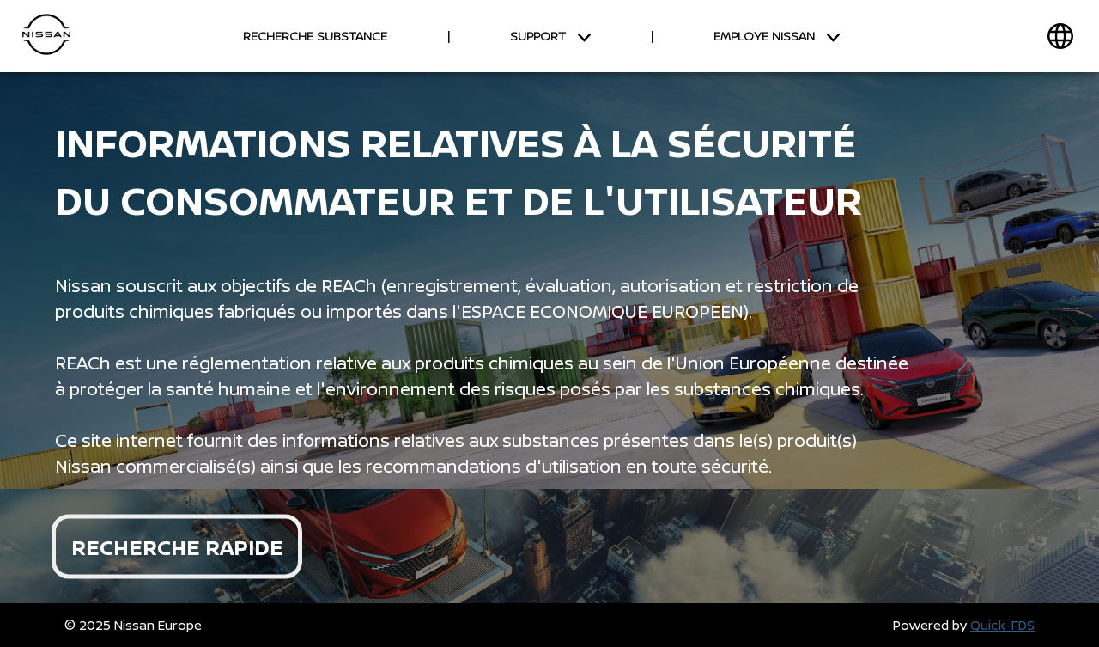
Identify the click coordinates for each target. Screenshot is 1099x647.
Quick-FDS (1002, 625)
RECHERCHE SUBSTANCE (315, 35)
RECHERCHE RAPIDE (177, 546)
